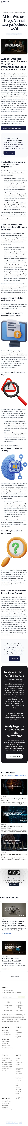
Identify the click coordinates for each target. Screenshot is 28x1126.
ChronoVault (19, 1032)
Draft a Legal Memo (7, 1068)
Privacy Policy (5, 1103)
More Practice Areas (7, 1047)
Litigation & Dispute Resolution (17, 775)
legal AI (16, 117)
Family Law (5, 1043)
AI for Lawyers (14, 675)
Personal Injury (6, 1041)
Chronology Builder (7, 1062)
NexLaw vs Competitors (19, 1072)
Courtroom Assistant (18, 1037)
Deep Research (6, 1058)
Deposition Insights (7, 1066)
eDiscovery (5, 1030)
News (17, 1085)
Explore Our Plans (10, 746)
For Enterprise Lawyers (19, 1068)
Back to (14, 976)
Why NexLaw (19, 1062)
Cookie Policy (5, 1105)
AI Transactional (6, 1034)
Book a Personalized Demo (12, 740)
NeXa (17, 1030)
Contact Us (18, 1091)
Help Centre (18, 1089)
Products (18, 1027)
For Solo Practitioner (19, 1065)
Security (18, 1058)
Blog (17, 1083)
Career (17, 1093)
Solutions (5, 1027)
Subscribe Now (14, 884)
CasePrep (18, 1034)
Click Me (9, 153)
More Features (5, 1070)
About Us (18, 1060)
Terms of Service (6, 1101)
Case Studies (19, 1081)
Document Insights (7, 1064)
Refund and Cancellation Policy (7, 1108)
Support (18, 1087)
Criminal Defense (6, 1045)
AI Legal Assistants (15, 233)
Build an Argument (7, 1060)
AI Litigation (5, 1032)
